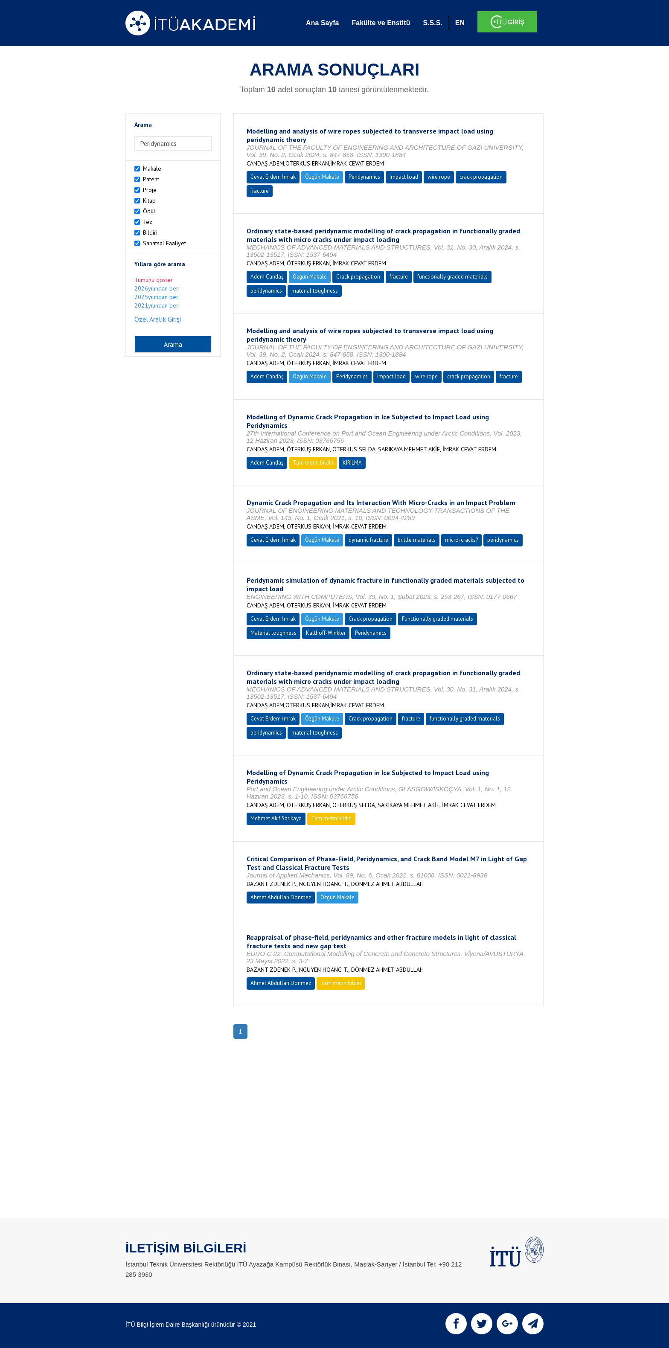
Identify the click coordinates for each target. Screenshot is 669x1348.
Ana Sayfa (322, 22)
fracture (259, 191)
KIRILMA (352, 462)
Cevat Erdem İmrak (273, 176)
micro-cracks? (461, 539)
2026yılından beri (157, 288)
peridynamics (266, 290)
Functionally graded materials (437, 618)
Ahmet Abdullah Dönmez (280, 897)
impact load (404, 176)
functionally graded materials (452, 276)
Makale (152, 168)
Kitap (149, 200)
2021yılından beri (157, 305)
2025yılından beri (157, 297)
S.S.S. (432, 22)
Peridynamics (364, 176)
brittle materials (417, 539)
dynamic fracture (368, 539)
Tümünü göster (153, 280)
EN (460, 22)
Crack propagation (358, 276)
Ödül (149, 211)
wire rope (439, 176)
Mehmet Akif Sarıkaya (276, 818)
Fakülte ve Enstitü (381, 22)
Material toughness (273, 632)
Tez (147, 222)
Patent (151, 179)
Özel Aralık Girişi (157, 319)
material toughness (314, 290)
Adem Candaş (266, 276)
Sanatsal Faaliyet (164, 243)
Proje (150, 190)
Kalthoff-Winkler (326, 632)
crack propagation (481, 176)
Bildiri (150, 232)
